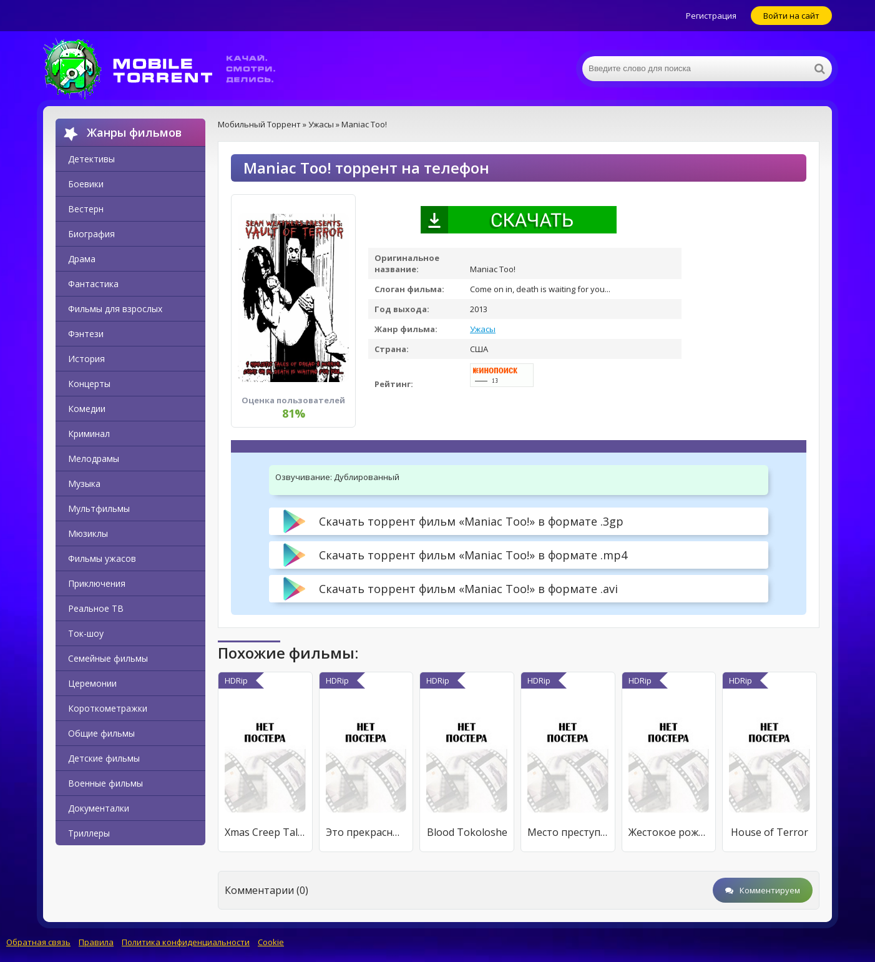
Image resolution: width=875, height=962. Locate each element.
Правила (96, 942)
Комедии (86, 409)
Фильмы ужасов (102, 558)
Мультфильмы (99, 508)
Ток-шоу (86, 633)
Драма (81, 259)
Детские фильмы (104, 758)
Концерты (89, 384)
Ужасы (483, 329)
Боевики (86, 184)
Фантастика (93, 284)
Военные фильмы (105, 783)
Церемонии (92, 683)
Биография (91, 234)
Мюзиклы (88, 533)
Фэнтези (86, 334)
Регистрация (711, 15)
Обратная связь (38, 942)
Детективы (91, 159)
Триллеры (89, 833)
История (86, 359)
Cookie (271, 942)
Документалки (98, 808)
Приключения (96, 583)
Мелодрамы (93, 458)
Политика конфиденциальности (186, 942)
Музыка (84, 483)
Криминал (89, 433)
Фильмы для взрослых (115, 309)
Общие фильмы (101, 733)
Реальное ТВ (96, 608)
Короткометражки (107, 708)
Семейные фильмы (108, 658)
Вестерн (86, 209)
